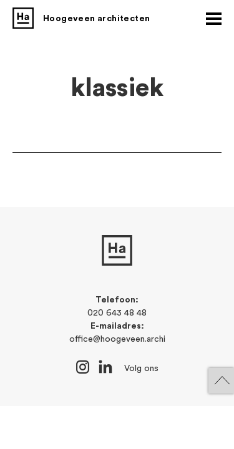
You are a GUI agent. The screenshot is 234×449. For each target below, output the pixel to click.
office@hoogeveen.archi (117, 339)
